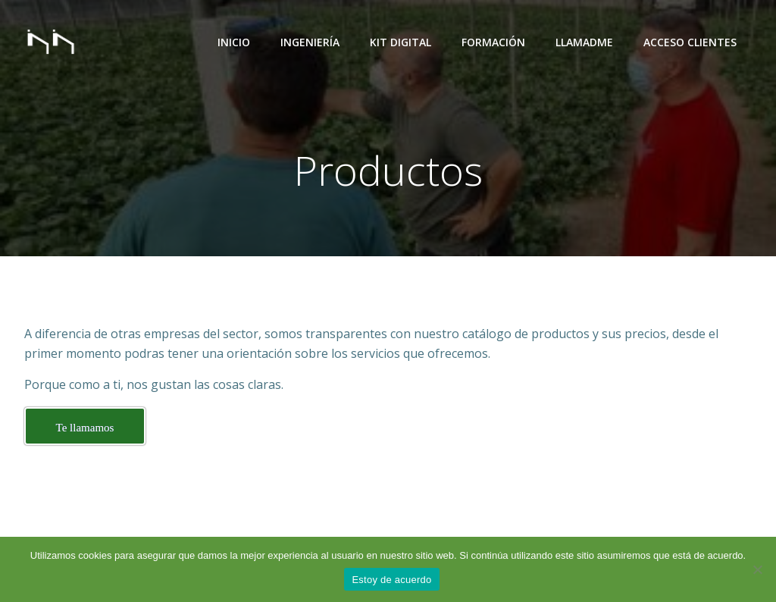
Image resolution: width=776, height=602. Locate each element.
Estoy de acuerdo (391, 579)
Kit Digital (400, 42)
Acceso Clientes (690, 42)
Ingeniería (310, 42)
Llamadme (584, 42)
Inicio (233, 42)
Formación (493, 42)
